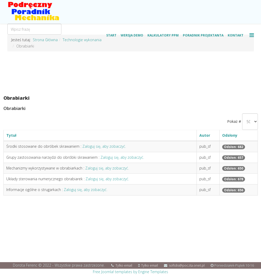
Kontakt (235, 35)
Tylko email (123, 265)
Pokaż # (234, 121)
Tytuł (11, 135)
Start (111, 35)
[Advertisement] (130, 73)
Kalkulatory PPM (163, 35)
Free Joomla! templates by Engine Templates (130, 271)
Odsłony (229, 135)
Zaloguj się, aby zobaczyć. (104, 146)
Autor (204, 135)
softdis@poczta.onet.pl (187, 265)
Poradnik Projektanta (203, 35)
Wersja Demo (132, 35)
